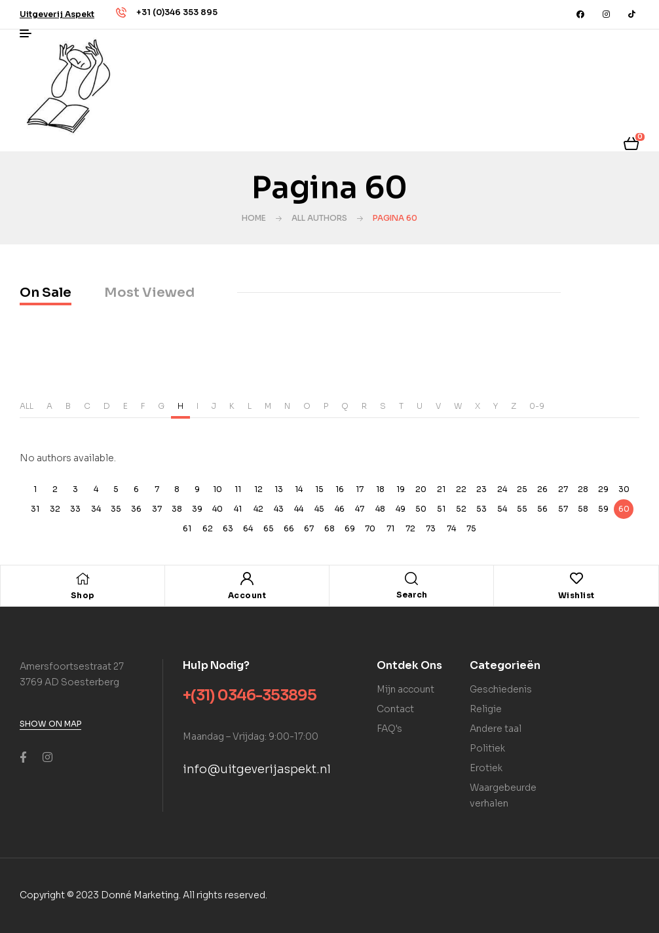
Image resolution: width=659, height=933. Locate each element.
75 (471, 528)
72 (410, 528)
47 (359, 509)
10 (217, 489)
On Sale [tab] (45, 292)
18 (380, 489)
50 (420, 509)
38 (177, 509)
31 (35, 509)
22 (461, 489)
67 (309, 528)
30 (624, 489)
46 (340, 509)
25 (522, 489)
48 (380, 509)
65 (268, 528)
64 (248, 528)
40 (217, 509)
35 (116, 509)
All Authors (319, 218)
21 (441, 489)
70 (370, 528)
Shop (83, 595)
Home (254, 218)
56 (542, 509)
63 (228, 528)
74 (451, 528)
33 (75, 509)
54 (502, 509)
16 (339, 489)
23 (481, 489)
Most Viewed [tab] (149, 292)
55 (522, 509)
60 (624, 509)
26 (542, 489)
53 (481, 509)
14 (299, 489)
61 (187, 528)
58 (583, 509)
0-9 (536, 406)
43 (279, 509)
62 (207, 528)
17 (360, 489)
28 (583, 489)
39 (197, 509)
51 (441, 509)
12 (258, 489)
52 (461, 509)
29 (603, 489)
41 (238, 509)
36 (136, 509)
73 (431, 528)
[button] (57, 14)
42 (258, 509)
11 (238, 489)
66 (289, 528)
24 (502, 489)
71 (390, 528)
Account (247, 595)
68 (329, 528)
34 (96, 509)
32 (55, 509)
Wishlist (576, 595)
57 (563, 509)
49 (400, 509)
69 (350, 528)
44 (298, 509)
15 (319, 489)
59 (603, 509)
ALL (26, 406)
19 (400, 489)
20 (420, 489)
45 (319, 509)
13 (278, 489)
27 (563, 489)
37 (157, 509)
